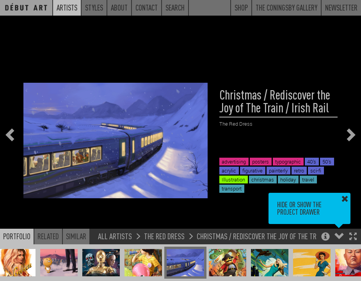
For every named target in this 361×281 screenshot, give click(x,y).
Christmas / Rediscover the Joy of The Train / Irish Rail (277, 236)
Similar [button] (76, 236)
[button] (353, 237)
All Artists (115, 236)
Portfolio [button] (16, 236)
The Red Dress (164, 236)
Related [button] (48, 236)
